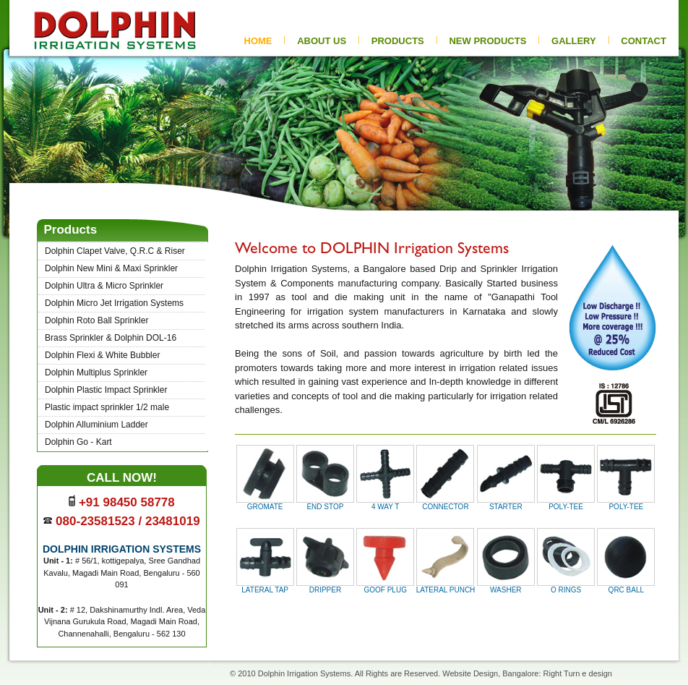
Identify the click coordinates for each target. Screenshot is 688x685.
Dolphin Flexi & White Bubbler (102, 355)
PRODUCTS (397, 40)
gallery (573, 40)
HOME (258, 40)
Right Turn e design (577, 673)
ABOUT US (321, 40)
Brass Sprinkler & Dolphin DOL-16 (110, 338)
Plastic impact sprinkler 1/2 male (107, 407)
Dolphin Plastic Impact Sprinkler (106, 390)
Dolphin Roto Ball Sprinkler (96, 320)
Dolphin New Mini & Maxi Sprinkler (111, 268)
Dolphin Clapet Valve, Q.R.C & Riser (115, 251)
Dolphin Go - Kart (78, 442)
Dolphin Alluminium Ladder (96, 425)
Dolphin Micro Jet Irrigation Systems (114, 303)
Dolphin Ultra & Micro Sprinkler (104, 286)
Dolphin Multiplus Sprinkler (96, 372)
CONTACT (643, 40)
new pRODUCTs (487, 40)
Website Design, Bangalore (490, 673)
